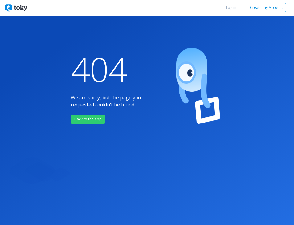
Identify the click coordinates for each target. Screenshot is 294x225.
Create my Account (266, 7)
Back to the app (88, 119)
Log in (231, 7)
